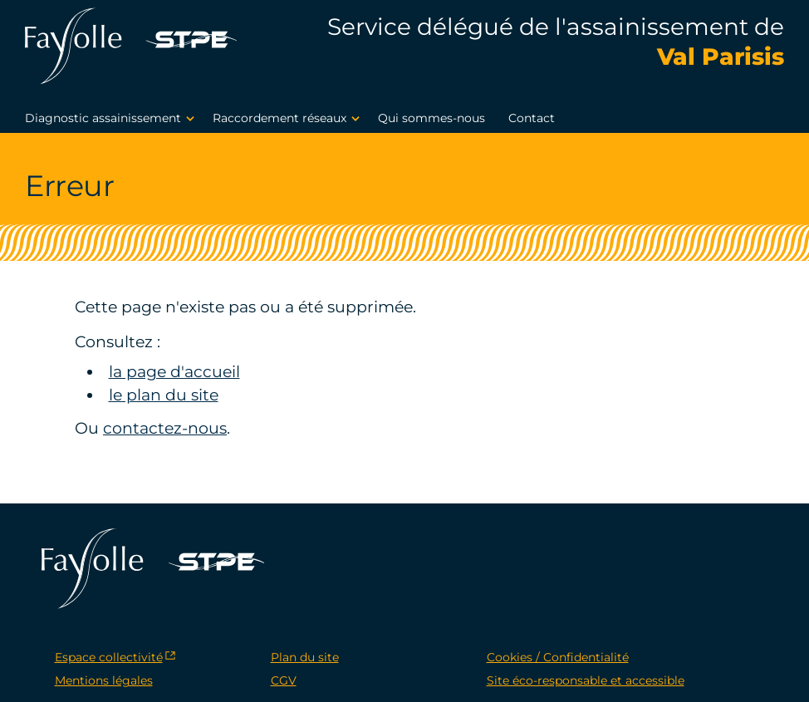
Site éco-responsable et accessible (585, 680)
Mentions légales (104, 680)
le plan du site (163, 395)
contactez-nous (165, 428)
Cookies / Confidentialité (558, 657)
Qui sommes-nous (431, 117)
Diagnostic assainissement (112, 119)
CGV (284, 680)
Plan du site (305, 657)
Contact (531, 117)
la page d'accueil (174, 371)
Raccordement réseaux (289, 119)
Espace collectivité (109, 657)
